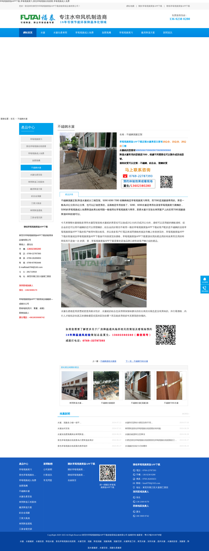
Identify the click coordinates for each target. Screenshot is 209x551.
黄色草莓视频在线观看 (36, 146)
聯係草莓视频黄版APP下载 (178, 6)
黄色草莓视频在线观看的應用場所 (72, 446)
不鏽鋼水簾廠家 (108, 403)
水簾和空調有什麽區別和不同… (139, 422)
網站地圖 (130, 6)
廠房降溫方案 (148, 32)
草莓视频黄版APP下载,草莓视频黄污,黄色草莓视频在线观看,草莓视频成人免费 (35, 1)
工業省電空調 (36, 217)
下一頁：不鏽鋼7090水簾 (137, 361)
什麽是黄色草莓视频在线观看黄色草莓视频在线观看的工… (151, 440)
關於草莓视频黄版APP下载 (150, 6)
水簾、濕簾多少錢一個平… (69, 422)
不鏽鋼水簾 (22, 119)
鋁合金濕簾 (36, 196)
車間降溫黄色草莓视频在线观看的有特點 (143, 428)
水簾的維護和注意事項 (135, 434)
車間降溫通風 (36, 210)
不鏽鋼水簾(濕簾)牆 (139, 403)
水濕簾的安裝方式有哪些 (136, 446)
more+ (185, 414)
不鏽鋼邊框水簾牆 (108, 361)
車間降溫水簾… (76, 403)
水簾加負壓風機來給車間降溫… (71, 434)
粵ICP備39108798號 (153, 535)
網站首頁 (27, 32)
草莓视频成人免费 (84, 32)
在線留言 (72, 480)
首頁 (13, 119)
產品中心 (23, 464)
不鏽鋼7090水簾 (171, 403)
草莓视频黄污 (126, 32)
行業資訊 (47, 475)
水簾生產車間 (60, 32)
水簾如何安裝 (64, 428)
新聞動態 (48, 464)
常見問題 (47, 480)
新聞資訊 (167, 32)
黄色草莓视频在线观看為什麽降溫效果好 (75, 440)
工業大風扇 (36, 203)
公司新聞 (47, 469)
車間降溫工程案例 (36, 182)
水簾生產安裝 (36, 175)
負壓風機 (106, 32)
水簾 (43, 32)
